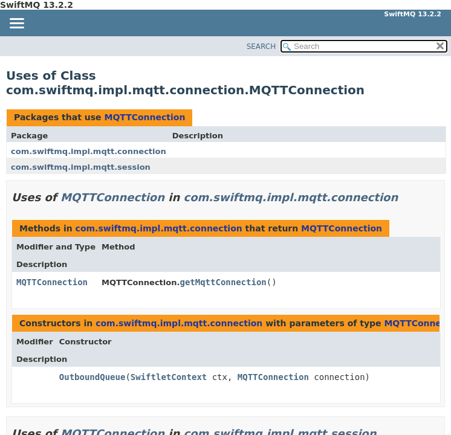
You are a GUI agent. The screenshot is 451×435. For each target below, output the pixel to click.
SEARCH (261, 46)
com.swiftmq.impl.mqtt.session (81, 167)
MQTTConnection (144, 117)
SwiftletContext (169, 377)
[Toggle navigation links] (16, 24)
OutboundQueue (92, 377)
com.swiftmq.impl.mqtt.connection (88, 151)
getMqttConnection (223, 282)
